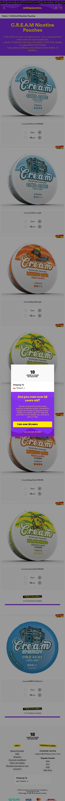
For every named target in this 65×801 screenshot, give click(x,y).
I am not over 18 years (32, 432)
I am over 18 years (27, 424)
